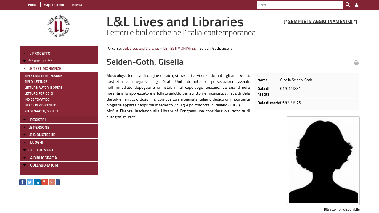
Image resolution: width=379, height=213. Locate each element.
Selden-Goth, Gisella (41, 111)
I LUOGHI (35, 142)
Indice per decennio (40, 105)
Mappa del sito (54, 4)
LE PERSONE (38, 127)
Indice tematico (37, 99)
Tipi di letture (36, 81)
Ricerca (76, 4)
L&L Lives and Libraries (141, 48)
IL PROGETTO (39, 53)
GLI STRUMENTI (41, 150)
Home (32, 4)
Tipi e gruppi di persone (43, 75)
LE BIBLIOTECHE (41, 135)
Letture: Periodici (39, 93)
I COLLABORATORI (43, 165)
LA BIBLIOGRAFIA (42, 158)
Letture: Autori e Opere (43, 87)
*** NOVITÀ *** (40, 61)
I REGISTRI (37, 119)
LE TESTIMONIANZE (44, 68)
